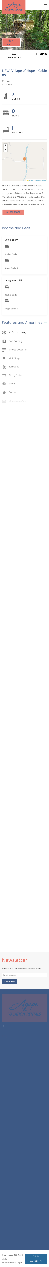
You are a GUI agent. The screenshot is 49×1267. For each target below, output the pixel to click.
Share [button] (41, 53)
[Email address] (24, 975)
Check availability (36, 1258)
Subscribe (9, 981)
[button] (45, 5)
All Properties (11, 55)
